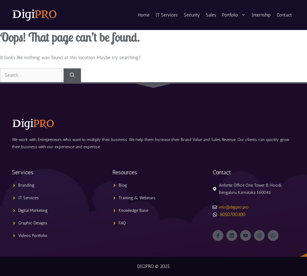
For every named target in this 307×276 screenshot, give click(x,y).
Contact (284, 15)
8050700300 (233, 214)
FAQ (122, 223)
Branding (26, 185)
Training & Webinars (137, 197)
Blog (123, 185)
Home (144, 15)
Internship (261, 15)
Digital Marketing (33, 210)
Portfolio (235, 15)
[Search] (72, 75)
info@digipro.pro (234, 207)
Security (192, 15)
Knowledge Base (133, 210)
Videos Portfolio (32, 235)
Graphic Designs (32, 223)
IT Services (167, 15)
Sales (211, 15)
